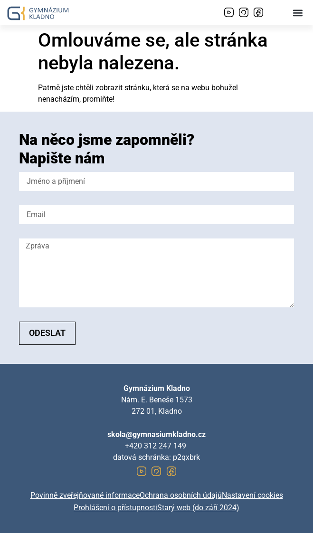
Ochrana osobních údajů (181, 495)
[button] (298, 12)
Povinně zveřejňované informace (85, 495)
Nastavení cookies (252, 495)
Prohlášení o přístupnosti (115, 507)
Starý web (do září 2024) (198, 507)
